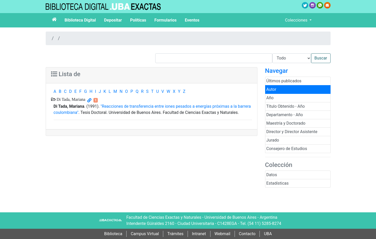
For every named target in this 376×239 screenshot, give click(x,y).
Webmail (222, 233)
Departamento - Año (284, 114)
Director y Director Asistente (291, 131)
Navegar (276, 70)
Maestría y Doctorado (285, 123)
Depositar (113, 20)
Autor (271, 89)
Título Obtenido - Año (285, 106)
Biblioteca (113, 233)
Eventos (192, 20)
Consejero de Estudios (286, 148)
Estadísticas (277, 183)
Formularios (166, 20)
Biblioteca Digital (80, 20)
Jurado (272, 140)
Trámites (175, 233)
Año (270, 97)
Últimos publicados (284, 80)
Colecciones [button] (296, 20)
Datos (271, 174)
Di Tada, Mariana (70, 99)
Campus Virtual (145, 233)
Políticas (138, 20)
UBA (268, 233)
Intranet (199, 233)
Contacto (247, 233)
